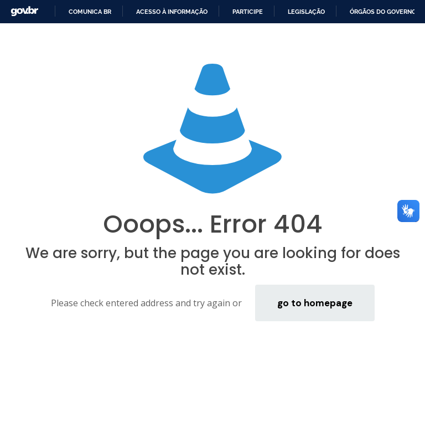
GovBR (24, 11)
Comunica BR (90, 12)
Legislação (306, 12)
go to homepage (315, 303)
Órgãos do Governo (383, 12)
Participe (247, 12)
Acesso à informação (172, 12)
